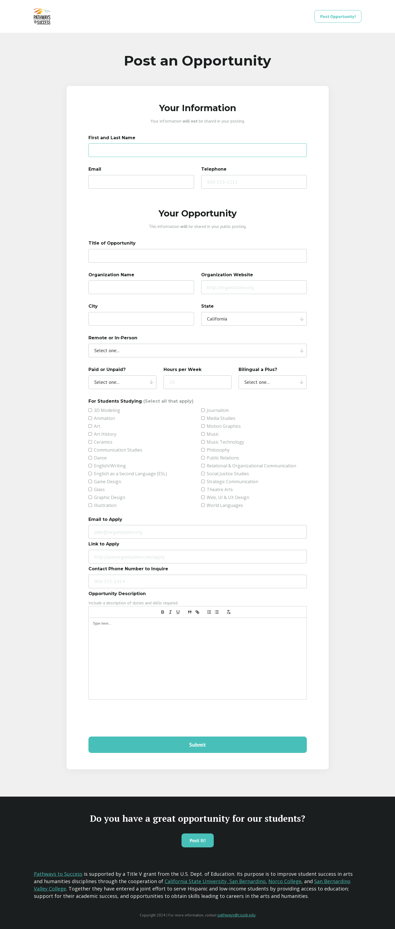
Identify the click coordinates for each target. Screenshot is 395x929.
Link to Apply (103, 544)
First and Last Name (111, 137)
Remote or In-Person (112, 337)
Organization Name (111, 274)
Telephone (214, 169)
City (93, 306)
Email (94, 169)
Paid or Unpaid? (107, 369)
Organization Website (227, 274)
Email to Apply (105, 519)
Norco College (284, 881)
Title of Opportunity (112, 243)
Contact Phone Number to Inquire (128, 568)
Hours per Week (182, 369)
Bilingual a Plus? (258, 369)
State (207, 306)
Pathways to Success (58, 874)
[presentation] (129, 718)
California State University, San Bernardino (215, 881)
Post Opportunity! (338, 16)
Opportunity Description (117, 593)
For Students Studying (141, 401)
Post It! (198, 840)
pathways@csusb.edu (237, 915)
